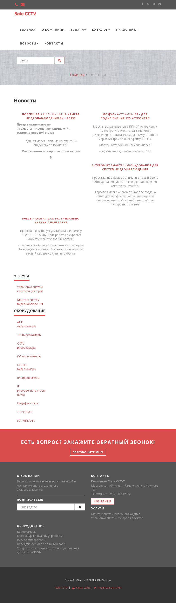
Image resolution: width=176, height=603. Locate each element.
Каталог (101, 30)
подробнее (51, 114)
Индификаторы (28, 403)
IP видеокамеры (28, 378)
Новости (29, 43)
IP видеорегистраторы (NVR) (31, 390)
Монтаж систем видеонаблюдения (30, 302)
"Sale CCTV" (61, 587)
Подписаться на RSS (108, 587)
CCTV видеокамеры (26, 345)
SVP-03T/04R (26, 420)
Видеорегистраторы (31, 540)
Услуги (78, 30)
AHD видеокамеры (26, 324)
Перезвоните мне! (88, 452)
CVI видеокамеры (29, 356)
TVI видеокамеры (29, 335)
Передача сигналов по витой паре (41, 544)
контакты (102, 501)
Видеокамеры (26, 532)
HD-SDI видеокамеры (26, 367)
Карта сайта (81, 587)
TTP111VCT (25, 412)
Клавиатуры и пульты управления (40, 536)
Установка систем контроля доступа (30, 289)
